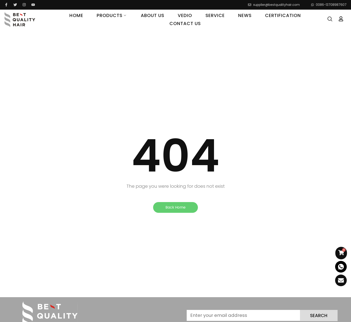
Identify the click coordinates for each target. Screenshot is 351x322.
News (245, 15)
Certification (283, 15)
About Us (152, 15)
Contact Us (185, 23)
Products (112, 15)
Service (215, 15)
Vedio (185, 15)
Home (76, 15)
